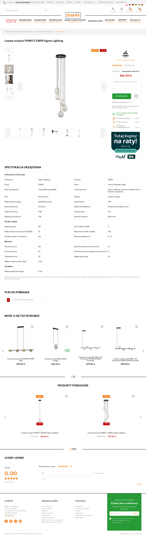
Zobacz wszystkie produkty (125, 60)
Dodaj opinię (130, 65)
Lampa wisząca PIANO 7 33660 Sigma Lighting (106, 433)
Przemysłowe (55, 22)
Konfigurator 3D (121, 2)
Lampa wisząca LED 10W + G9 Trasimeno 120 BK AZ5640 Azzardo (90, 359)
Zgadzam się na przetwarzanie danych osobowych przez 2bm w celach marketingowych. (123, 520)
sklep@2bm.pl (9, 515)
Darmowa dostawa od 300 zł (52, 522)
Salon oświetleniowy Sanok (35, 2)
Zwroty (77, 511)
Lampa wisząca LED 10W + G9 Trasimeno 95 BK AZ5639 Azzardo (125, 359)
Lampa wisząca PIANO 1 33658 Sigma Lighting (39, 433)
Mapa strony (79, 517)
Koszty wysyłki (47, 508)
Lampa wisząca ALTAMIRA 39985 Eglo (20, 359)
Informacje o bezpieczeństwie (23, 300)
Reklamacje (79, 513)
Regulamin (78, 506)
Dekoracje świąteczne (105, 2)
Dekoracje (135, 22)
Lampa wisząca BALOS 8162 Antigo (55, 359)
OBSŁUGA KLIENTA (50, 501)
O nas (21, 2)
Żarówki (122, 21)
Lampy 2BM (69, 2)
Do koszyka (121, 96)
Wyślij (139, 484)
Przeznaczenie (95, 22)
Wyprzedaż (11, 22)
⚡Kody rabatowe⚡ (89, 2)
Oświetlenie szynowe (75, 22)
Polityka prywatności (82, 508)
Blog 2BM (78, 2)
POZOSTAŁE (80, 501)
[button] (9, 50)
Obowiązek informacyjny (83, 515)
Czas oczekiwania (48, 517)
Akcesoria (110, 22)
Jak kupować (46, 515)
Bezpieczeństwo (47, 513)
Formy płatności (47, 506)
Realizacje (50, 2)
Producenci (60, 2)
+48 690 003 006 (11, 513)
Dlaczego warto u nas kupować (52, 520)
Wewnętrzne (25, 22)
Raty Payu (45, 511)
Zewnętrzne (40, 22)
